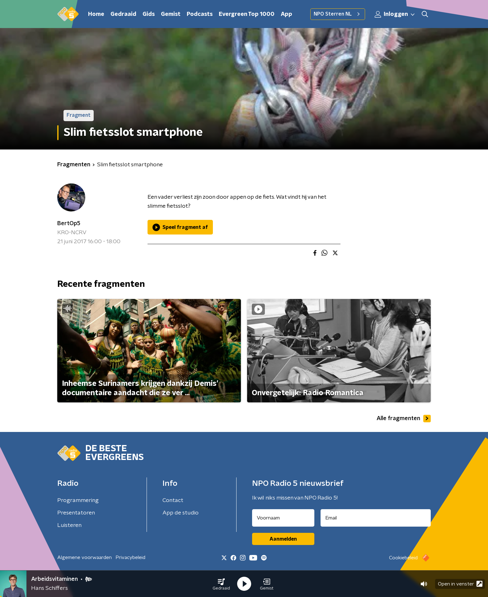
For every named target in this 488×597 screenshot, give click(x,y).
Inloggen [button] (394, 14)
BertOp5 (68, 223)
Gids (149, 14)
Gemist (171, 14)
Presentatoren (76, 513)
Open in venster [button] (460, 584)
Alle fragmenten (404, 418)
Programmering (78, 500)
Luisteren (69, 525)
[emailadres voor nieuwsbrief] (376, 518)
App (286, 14)
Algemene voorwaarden (84, 557)
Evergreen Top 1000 (246, 14)
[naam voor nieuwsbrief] (283, 518)
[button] (221, 584)
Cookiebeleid (403, 557)
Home (96, 14)
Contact (172, 500)
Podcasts (200, 14)
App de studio (180, 513)
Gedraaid (123, 14)
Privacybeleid (130, 557)
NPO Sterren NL (338, 14)
